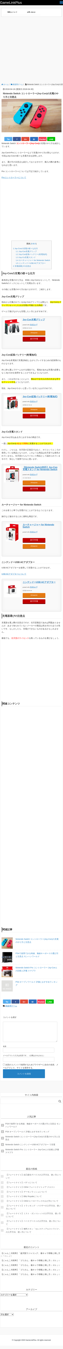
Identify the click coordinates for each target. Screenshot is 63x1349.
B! (34, 139)
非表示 (33, 244)
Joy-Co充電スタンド (26, 257)
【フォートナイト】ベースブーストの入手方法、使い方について (33, 1226)
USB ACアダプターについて (14, 574)
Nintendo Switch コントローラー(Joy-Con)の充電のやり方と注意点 (37, 940)
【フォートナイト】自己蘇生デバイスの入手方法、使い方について (33, 1179)
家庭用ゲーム (11, 1006)
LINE (51, 139)
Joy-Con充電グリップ (26, 251)
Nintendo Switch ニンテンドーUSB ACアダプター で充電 (30, 1148)
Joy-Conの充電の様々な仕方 (25, 248)
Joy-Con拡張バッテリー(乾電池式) (31, 254)
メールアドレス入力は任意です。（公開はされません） (24, 1059)
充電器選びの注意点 (22, 266)
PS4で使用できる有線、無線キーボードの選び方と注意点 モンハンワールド (37, 955)
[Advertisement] (31, 51)
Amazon (34, 333)
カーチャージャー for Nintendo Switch (33, 260)
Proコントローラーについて (14, 177)
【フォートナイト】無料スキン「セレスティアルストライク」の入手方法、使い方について (33, 1233)
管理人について (12, 12)
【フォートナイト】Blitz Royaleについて (24, 1200)
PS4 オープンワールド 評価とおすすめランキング (37, 983)
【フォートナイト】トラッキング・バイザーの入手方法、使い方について (33, 1210)
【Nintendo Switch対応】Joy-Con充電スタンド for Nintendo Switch (40, 468)
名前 (4, 1050)
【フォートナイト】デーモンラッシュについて (26, 1195)
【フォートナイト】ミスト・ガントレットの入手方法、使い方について (33, 1218)
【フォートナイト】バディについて (21, 1186)
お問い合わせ (31, 12)
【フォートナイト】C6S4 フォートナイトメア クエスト (30, 1190)
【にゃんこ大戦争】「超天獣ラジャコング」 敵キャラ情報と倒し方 (30, 1256)
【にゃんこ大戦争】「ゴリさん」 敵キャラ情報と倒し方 (25, 1264)
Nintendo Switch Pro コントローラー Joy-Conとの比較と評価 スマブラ (36, 969)
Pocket (42, 139)
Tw (8, 139)
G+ (25, 139)
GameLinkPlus (11, 2)
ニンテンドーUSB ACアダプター (31, 263)
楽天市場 (34, 339)
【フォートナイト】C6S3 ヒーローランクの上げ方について (32, 1204)
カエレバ (33, 325)
